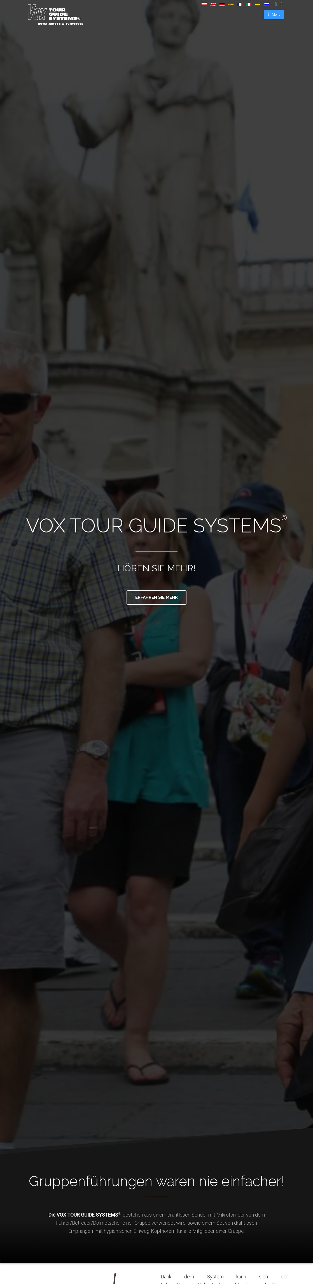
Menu (275, 14)
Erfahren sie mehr (156, 597)
